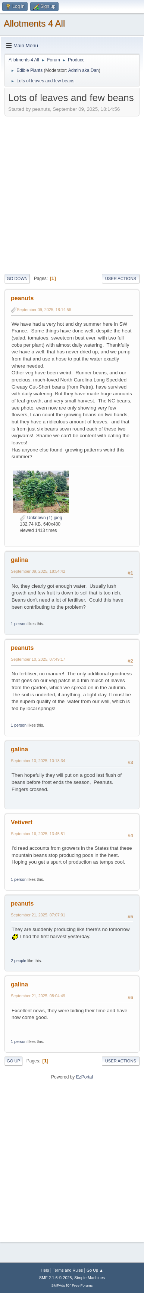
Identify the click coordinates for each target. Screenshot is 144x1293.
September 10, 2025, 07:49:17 (38, 659)
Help (45, 1270)
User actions (120, 278)
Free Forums (82, 1285)
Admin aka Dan (83, 70)
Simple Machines (89, 1277)
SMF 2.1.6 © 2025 (55, 1277)
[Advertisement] (72, 194)
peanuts (22, 298)
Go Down (17, 278)
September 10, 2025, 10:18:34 (38, 760)
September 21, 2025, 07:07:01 (38, 915)
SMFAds (58, 1285)
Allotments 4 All (34, 23)
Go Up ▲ (95, 1270)
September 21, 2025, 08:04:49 (38, 996)
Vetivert (21, 822)
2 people (18, 960)
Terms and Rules (68, 1270)
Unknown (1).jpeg (41, 517)
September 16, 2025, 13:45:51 (38, 833)
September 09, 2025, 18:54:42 (38, 571)
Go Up (13, 1061)
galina (19, 560)
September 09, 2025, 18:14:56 (44, 309)
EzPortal (84, 1077)
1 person (18, 623)
